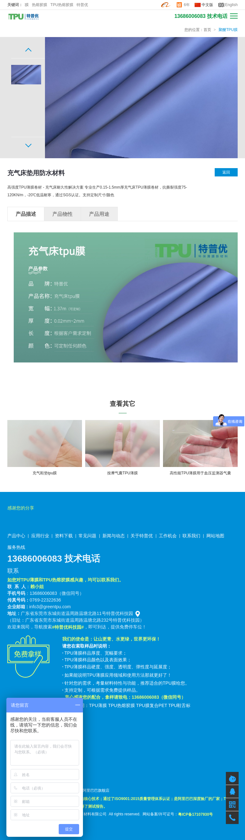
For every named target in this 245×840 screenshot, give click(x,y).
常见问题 (87, 535)
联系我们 (191, 535)
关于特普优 (141, 535)
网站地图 (215, 535)
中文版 (207, 5)
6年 (187, 5)
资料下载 (64, 535)
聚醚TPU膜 (228, 29)
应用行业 (40, 535)
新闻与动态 (113, 535)
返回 (226, 172)
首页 (207, 29)
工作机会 (168, 535)
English (231, 5)
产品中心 (16, 535)
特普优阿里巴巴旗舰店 (90, 790)
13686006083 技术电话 (200, 16)
